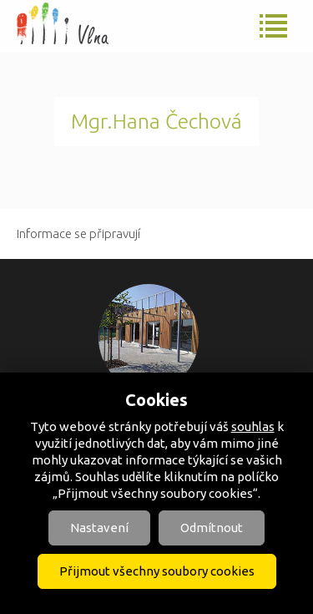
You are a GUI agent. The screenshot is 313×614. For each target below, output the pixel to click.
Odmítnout (211, 527)
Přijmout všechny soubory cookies (157, 571)
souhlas (253, 426)
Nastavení (99, 527)
